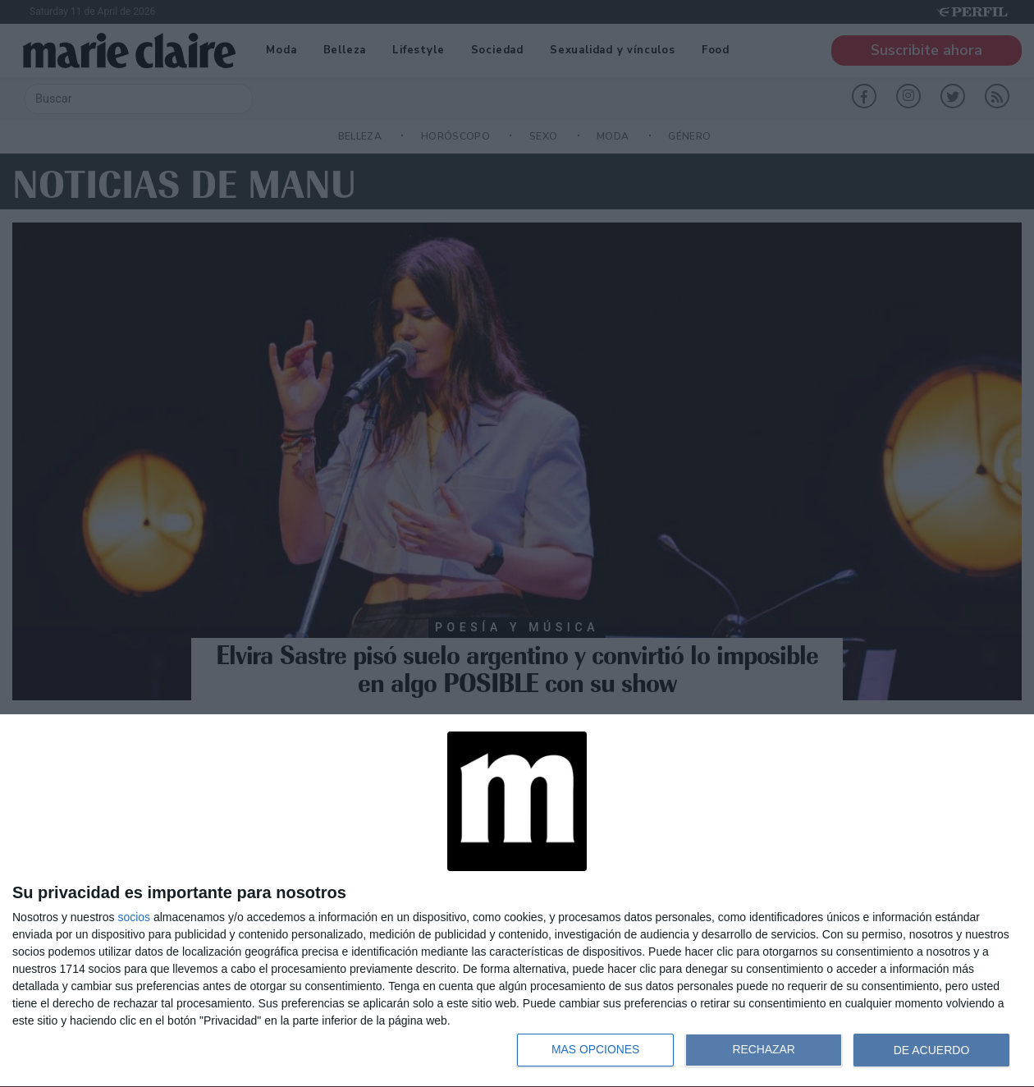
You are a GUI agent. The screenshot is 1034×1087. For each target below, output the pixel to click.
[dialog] (517, 901)
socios (133, 917)
